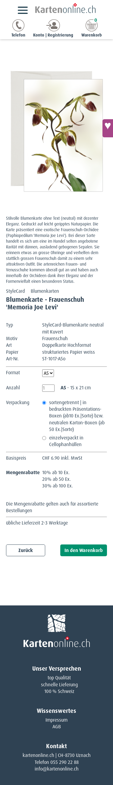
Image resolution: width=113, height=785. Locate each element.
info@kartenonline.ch (57, 769)
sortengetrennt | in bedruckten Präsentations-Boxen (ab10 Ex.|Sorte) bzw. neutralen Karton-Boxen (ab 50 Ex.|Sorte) (77, 416)
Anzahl (13, 388)
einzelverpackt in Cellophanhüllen (66, 441)
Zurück (25, 550)
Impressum (56, 720)
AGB (56, 726)
